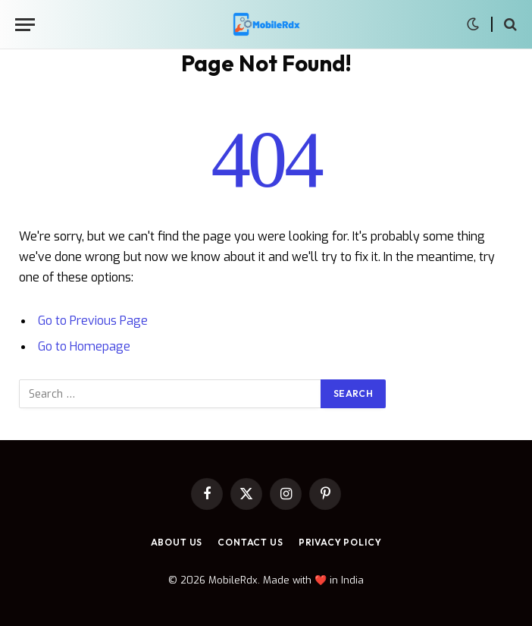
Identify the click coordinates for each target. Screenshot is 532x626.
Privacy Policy (340, 542)
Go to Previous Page (93, 321)
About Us (177, 542)
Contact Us (250, 542)
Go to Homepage (84, 346)
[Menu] (25, 25)
